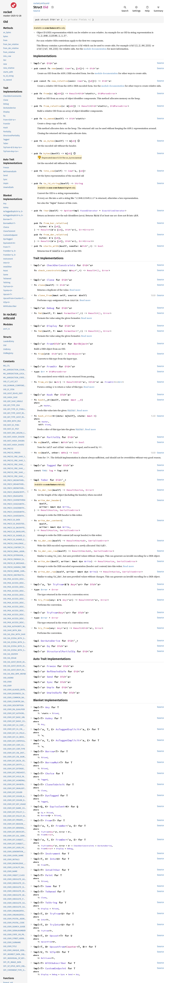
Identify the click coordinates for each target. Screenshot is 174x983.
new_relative (60, 81)
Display (52, 325)
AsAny (49, 718)
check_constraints (49, 270)
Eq (48, 646)
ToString (51, 902)
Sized (47, 424)
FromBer (61, 825)
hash (41, 399)
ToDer (44, 479)
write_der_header (49, 500)
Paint (49, 875)
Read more (75, 289)
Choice (49, 773)
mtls (43, 3)
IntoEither (52, 869)
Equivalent (57, 806)
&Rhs (64, 452)
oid (47, 3)
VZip (53, 952)
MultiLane (46, 958)
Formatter (70, 313)
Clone (50, 279)
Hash (50, 394)
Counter (71, 946)
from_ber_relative (55, 223)
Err (81, 229)
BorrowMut (52, 762)
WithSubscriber (55, 963)
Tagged (51, 465)
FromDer (61, 839)
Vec (78, 540)
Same (48, 886)
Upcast (54, 935)
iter (46, 210)
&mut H (91, 415)
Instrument (52, 853)
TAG (44, 470)
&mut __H (76, 399)
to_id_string (52, 183)
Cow (67, 68)
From (50, 343)
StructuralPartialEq (61, 651)
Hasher (47, 405)
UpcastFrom (46, 942)
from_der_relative (55, 234)
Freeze (51, 666)
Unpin (50, 687)
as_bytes (49, 140)
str (58, 382)
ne (39, 452)
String (79, 183)
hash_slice (45, 415)
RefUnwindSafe (56, 671)
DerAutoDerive (50, 640)
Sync (50, 682)
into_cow (49, 170)
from (46, 93)
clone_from (45, 295)
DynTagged (52, 795)
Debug (50, 308)
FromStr (52, 366)
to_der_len (45, 490)
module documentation (95, 48)
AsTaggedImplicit (68, 740)
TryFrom (58, 584)
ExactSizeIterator (113, 210)
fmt (40, 313)
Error (87, 229)
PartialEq (53, 437)
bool (100, 246)
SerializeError (69, 510)
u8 (78, 68)
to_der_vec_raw (47, 551)
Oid (49, 63)
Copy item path (52, 7)
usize (79, 490)
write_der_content (49, 520)
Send (50, 676)
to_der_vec (45, 540)
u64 (59, 93)
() (98, 270)
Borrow (49, 751)
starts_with (51, 246)
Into (53, 858)
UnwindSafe (54, 692)
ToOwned (50, 891)
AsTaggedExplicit (68, 729)
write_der (44, 561)
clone (41, 285)
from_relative (52, 106)
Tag (51, 470)
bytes (47, 153)
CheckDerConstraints (61, 265)
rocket (36, 3)
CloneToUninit (55, 784)
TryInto (55, 924)
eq (39, 442)
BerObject (80, 343)
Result (73, 93)
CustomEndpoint (55, 968)
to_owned (49, 118)
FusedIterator (89, 210)
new (54, 68)
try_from (43, 599)
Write (66, 506)
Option (68, 210)
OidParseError (107, 93)
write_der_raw (47, 571)
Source (36, 11)
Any (73, 270)
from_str (43, 382)
